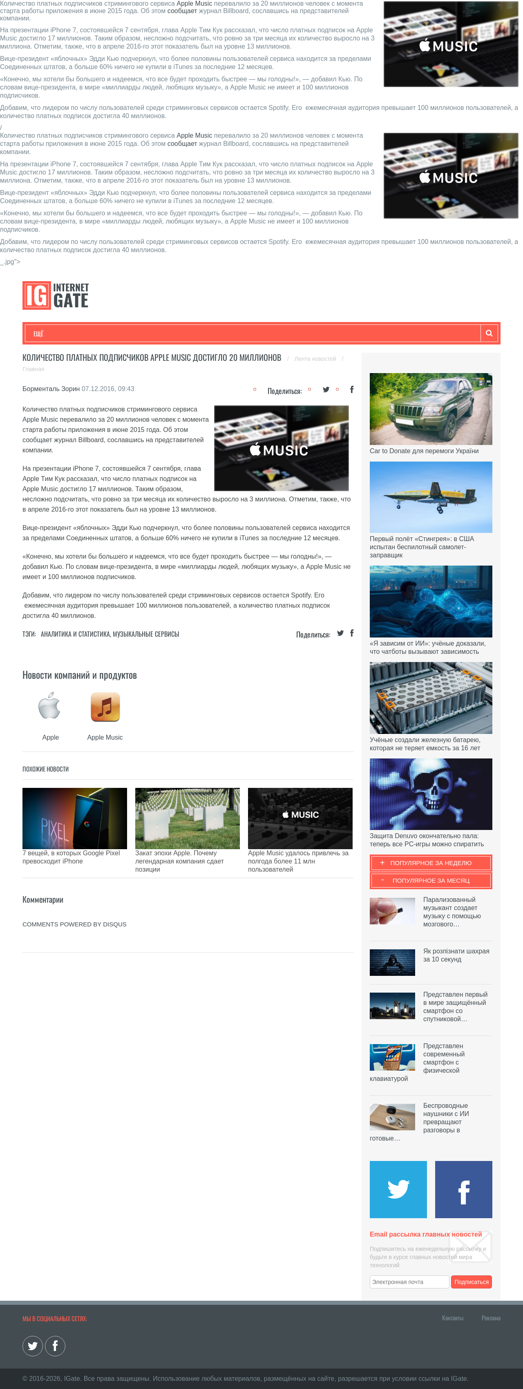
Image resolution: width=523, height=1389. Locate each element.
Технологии (49, 333)
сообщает (182, 10)
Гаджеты (281, 333)
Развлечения (92, 333)
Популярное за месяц (431, 880)
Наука (167, 333)
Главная (33, 369)
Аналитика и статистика (75, 634)
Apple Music (194, 3)
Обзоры (243, 333)
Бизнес (134, 333)
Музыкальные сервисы (146, 634)
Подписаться (472, 1282)
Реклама (491, 1317)
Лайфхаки (204, 333)
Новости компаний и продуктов (79, 674)
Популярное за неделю (431, 862)
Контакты (452, 1317)
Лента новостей (316, 359)
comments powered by (74, 903)
